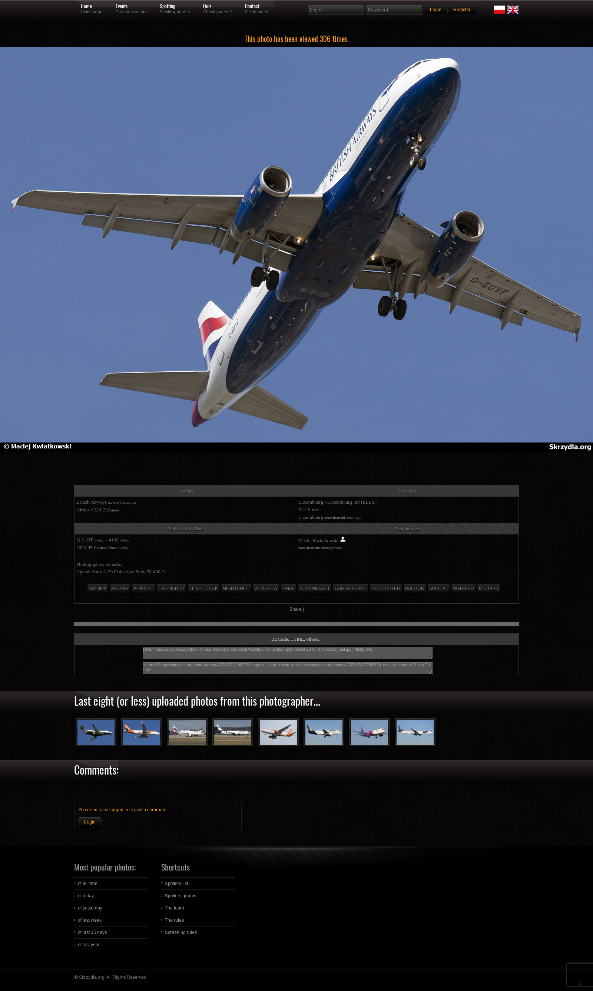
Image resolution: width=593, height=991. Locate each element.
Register (461, 9)
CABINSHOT (171, 588)
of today (86, 895)
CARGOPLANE (351, 588)
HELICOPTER (385, 588)
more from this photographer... (321, 548)
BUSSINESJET (314, 588)
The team (174, 908)
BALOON (414, 588)
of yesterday (90, 908)
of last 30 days (92, 932)
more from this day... (115, 548)
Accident (97, 588)
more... (116, 510)
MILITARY (489, 588)
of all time (87, 883)
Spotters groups (180, 895)
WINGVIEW (266, 588)
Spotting (167, 6)
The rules (174, 920)
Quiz (207, 6)
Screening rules (181, 932)
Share (295, 609)
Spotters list (176, 883)
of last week (90, 920)
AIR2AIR (120, 588)
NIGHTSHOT (236, 588)
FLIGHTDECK (203, 588)
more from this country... (342, 518)
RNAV (288, 588)
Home (86, 6)
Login (90, 822)
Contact (252, 6)
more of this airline (122, 502)
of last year (89, 944)
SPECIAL (438, 588)
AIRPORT (143, 588)
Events (121, 6)
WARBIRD (463, 588)
